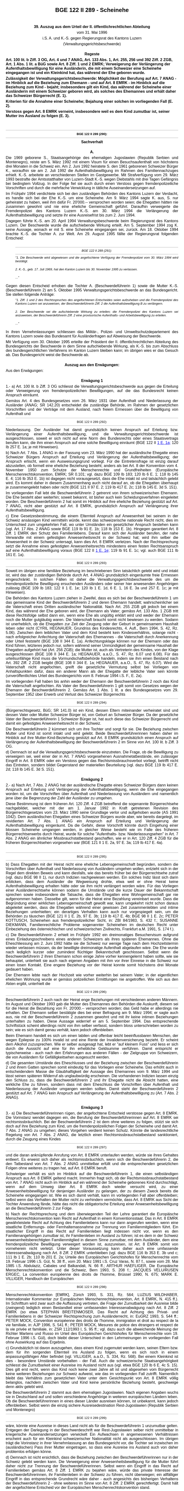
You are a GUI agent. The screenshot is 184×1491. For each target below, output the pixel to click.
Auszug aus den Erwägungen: (92, 365)
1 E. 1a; (164, 443)
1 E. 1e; (102, 550)
